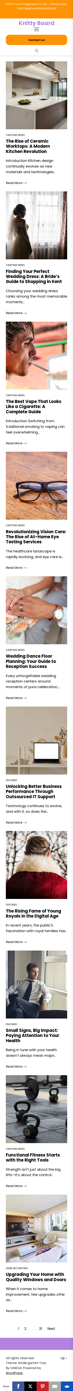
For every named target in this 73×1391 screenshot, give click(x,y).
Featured (11, 780)
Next (51, 1328)
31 (40, 1328)
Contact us (36, 40)
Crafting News (15, 135)
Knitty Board (37, 23)
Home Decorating (17, 1268)
